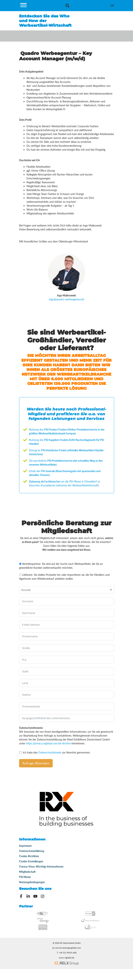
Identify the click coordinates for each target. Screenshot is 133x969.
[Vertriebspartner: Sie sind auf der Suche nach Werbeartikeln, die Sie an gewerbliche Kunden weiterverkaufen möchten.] (20, 564)
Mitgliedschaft (27, 871)
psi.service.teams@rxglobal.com (66, 948)
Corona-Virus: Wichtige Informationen (41, 866)
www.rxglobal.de (66, 958)
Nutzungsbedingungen (32, 882)
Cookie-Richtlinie (29, 856)
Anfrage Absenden (36, 763)
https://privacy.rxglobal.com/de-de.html (48, 743)
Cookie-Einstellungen (31, 861)
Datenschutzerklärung (31, 851)
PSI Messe (25, 876)
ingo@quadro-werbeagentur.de (66, 299)
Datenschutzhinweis (49, 752)
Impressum (25, 845)
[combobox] (66, 590)
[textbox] (27, 589)
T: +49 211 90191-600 (66, 953)
